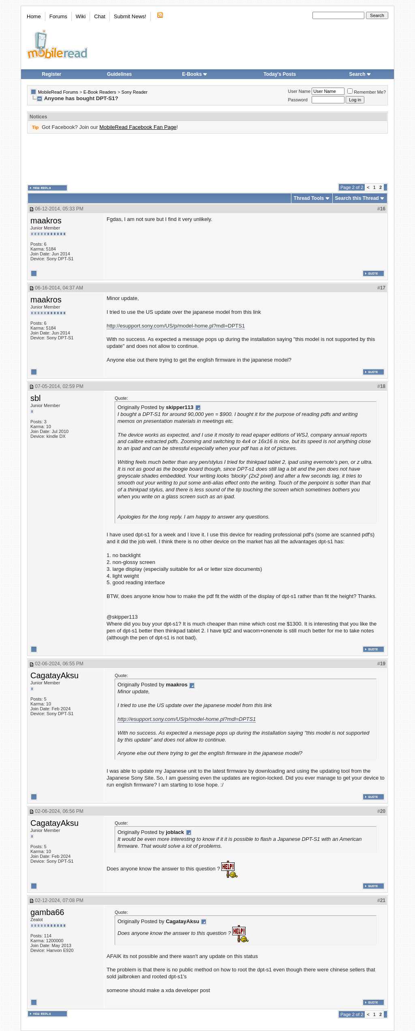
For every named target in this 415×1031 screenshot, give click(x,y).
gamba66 (47, 912)
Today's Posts (279, 74)
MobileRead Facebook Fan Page (137, 127)
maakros (46, 220)
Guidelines (119, 74)
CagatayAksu (54, 675)
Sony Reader (135, 92)
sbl (35, 398)
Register (51, 74)
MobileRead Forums (58, 92)
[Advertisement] (207, 158)
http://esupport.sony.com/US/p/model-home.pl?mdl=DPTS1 (176, 326)
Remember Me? (366, 92)
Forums (58, 16)
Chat (99, 16)
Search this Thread (357, 198)
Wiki (81, 16)
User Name (299, 91)
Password (298, 99)
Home (34, 16)
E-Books (195, 74)
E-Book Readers (99, 92)
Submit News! (130, 16)
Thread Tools (309, 198)
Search (360, 74)
